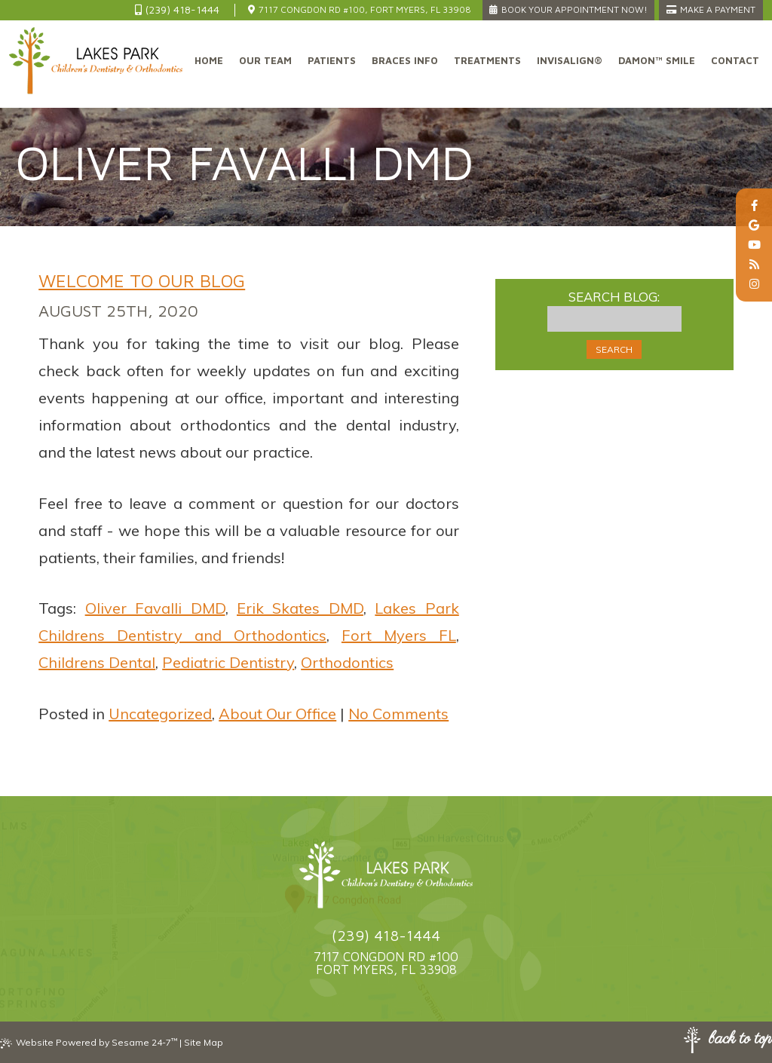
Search (614, 349)
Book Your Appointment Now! (568, 9)
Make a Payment (711, 9)
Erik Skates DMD (300, 608)
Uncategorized (160, 713)
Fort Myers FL (399, 635)
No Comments (398, 713)
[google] (754, 225)
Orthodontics (347, 662)
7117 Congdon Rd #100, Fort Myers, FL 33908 (359, 9)
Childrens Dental (96, 662)
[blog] (754, 264)
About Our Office (277, 713)
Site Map (203, 1042)
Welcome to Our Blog (141, 280)
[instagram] (754, 284)
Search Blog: (614, 296)
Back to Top (728, 1040)
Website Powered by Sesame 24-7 (88, 1042)
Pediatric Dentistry (228, 662)
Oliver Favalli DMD (155, 608)
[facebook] (754, 206)
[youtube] (754, 245)
